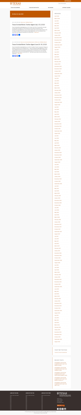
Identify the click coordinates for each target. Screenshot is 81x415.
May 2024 (57, 54)
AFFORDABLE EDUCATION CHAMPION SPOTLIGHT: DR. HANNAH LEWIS (61, 369)
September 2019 (58, 183)
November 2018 (58, 202)
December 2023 (58, 66)
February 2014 (58, 327)
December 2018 (58, 200)
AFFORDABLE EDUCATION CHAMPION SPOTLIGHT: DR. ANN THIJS (61, 384)
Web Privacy (49, 411)
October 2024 (58, 42)
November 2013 (58, 334)
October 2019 (57, 181)
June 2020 (57, 166)
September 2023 (58, 73)
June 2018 (57, 210)
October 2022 (58, 99)
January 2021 (57, 150)
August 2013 (57, 341)
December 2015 (58, 279)
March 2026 (57, 18)
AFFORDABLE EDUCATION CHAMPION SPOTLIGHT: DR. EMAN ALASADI (61, 364)
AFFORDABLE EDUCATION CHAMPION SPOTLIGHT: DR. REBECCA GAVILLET (61, 379)
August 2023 (57, 75)
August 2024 (57, 47)
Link (10, 396)
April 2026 (57, 16)
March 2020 (57, 174)
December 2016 (58, 253)
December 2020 (58, 152)
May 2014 (57, 320)
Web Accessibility (43, 411)
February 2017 (58, 248)
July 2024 (57, 49)
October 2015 (57, 284)
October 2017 (57, 229)
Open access (23, 22)
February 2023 (58, 90)
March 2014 (57, 324)
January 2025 (57, 35)
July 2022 (57, 107)
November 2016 (58, 255)
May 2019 (57, 188)
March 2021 (57, 145)
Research (31, 22)
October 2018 (57, 205)
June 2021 (57, 138)
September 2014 (58, 310)
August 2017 (57, 233)
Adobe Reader (53, 411)
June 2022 (57, 109)
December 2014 (58, 303)
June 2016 (57, 267)
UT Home (26, 411)
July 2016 (57, 265)
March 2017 (57, 245)
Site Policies (38, 411)
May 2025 (57, 25)
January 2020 (57, 176)
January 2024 (57, 64)
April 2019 (57, 190)
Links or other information (14, 395)
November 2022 (58, 97)
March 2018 (57, 217)
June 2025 (57, 23)
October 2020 (58, 157)
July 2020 (57, 164)
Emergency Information (32, 411)
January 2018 (57, 222)
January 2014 (57, 329)
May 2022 (57, 111)
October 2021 (57, 128)
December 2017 (58, 224)
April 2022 (57, 114)
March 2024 (57, 59)
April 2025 (57, 28)
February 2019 (58, 195)
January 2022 (57, 121)
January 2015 (57, 301)
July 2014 (57, 315)
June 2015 (57, 289)
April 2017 (57, 243)
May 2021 (57, 140)
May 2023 (57, 83)
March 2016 (57, 272)
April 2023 (57, 85)
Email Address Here (60, 402)
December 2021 (58, 123)
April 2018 (57, 214)
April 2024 (57, 56)
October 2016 (57, 257)
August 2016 (57, 262)
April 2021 (57, 143)
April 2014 (57, 322)
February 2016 (58, 274)
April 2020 (57, 171)
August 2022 (57, 104)
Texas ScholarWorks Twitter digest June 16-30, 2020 (29, 44)
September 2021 (58, 131)
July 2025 (57, 20)
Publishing (27, 22)
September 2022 (58, 102)
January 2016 (57, 277)
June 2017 (57, 238)
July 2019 (57, 186)
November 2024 (58, 40)
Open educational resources (29, 42)
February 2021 (58, 147)
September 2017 (58, 231)
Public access (37, 42)
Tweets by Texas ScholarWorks (61, 352)
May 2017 (57, 241)
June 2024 (57, 52)
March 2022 (57, 116)
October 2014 (58, 308)
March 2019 (57, 193)
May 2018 (57, 212)
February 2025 (58, 32)
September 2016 (58, 260)
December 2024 (58, 37)
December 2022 (58, 95)
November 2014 (58, 305)
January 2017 (57, 250)
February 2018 (58, 219)
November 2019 (58, 178)
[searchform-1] (64, 3)
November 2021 (58, 126)
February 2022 (58, 119)
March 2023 (57, 87)
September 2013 (58, 339)
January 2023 (57, 92)
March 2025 (57, 30)
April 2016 (57, 269)
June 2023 (57, 80)
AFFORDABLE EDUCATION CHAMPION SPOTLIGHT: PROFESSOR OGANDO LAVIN (61, 374)
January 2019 (57, 198)
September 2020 (58, 159)
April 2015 (57, 293)
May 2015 (57, 291)
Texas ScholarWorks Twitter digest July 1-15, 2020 (28, 25)
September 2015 (58, 286)
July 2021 (56, 135)
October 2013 (57, 336)
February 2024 (58, 61)
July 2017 (56, 236)
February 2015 (58, 298)
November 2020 (58, 154)
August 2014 (57, 312)
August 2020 (57, 162)
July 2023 (57, 78)
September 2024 (58, 44)
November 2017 (58, 226)
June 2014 (57, 317)
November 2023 (58, 68)
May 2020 (57, 169)
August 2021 (57, 133)
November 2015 (58, 281)
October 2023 (58, 71)
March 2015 (57, 296)
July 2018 (57, 207)
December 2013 (58, 332)
